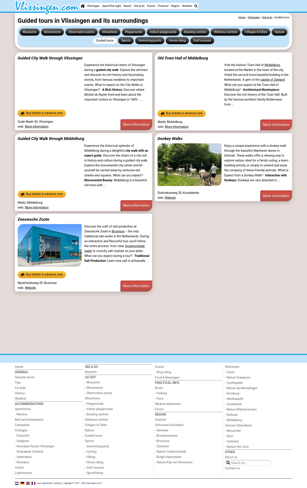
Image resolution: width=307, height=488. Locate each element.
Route (159, 388)
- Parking (161, 393)
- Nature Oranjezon (238, 377)
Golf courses (202, 40)
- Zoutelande (233, 404)
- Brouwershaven (166, 436)
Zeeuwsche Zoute (33, 219)
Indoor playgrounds (163, 32)
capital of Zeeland (272, 80)
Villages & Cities (256, 32)
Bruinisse (118, 231)
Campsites (22, 425)
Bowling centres (195, 32)
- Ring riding (163, 372)
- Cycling (91, 451)
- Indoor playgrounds (99, 409)
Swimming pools (149, 40)
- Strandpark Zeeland (29, 451)
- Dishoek (231, 415)
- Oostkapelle (234, 383)
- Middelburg (233, 420)
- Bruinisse (162, 441)
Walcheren (232, 367)
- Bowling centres (97, 414)
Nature (279, 32)
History (20, 393)
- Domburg (232, 393)
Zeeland (160, 420)
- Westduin (22, 462)
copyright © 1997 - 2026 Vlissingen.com (82, 483)
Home (19, 367)
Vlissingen (93, 5)
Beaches (91, 372)
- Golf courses (94, 467)
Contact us (232, 468)
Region (175, 5)
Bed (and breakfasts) (29, 420)
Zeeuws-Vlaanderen (238, 425)
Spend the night (111, 5)
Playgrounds (133, 32)
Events (151, 5)
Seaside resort (25, 377)
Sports (126, 40)
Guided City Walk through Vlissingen (50, 58)
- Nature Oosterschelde (170, 451)
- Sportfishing (94, 473)
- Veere (230, 372)
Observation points (81, 32)
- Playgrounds (94, 404)
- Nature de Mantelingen (241, 388)
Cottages (21, 430)
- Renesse (161, 430)
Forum (159, 409)
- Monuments (94, 388)
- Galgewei (22, 441)
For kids (20, 388)
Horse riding (177, 40)
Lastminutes (23, 473)
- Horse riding (94, 462)
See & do (139, 5)
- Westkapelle (234, 399)
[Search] (196, 6)
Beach (127, 5)
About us (231, 457)
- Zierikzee (162, 446)
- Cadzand (232, 441)
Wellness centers (225, 32)
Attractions (109, 32)
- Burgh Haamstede (168, 457)
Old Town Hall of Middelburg (183, 58)
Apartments (23, 409)
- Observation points (98, 393)
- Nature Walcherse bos (241, 409)
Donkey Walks (170, 138)
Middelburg (272, 65)
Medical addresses (168, 404)
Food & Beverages (167, 377)
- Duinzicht (22, 436)
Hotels (19, 467)
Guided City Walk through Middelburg (51, 138)
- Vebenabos (23, 457)
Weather (187, 5)
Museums (29, 32)
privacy (57, 483)
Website (170, 198)
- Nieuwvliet (233, 431)
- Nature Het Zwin (237, 447)
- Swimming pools (97, 446)
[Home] (83, 6)
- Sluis (229, 436)
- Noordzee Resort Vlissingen (34, 446)
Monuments (52, 32)
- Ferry (159, 398)
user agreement (44, 483)
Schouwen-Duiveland (169, 425)
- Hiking (90, 457)
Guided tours (105, 40)
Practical (163, 5)
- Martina (21, 414)
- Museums (92, 382)
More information (37, 126)
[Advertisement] (143, 323)
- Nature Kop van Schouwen (174, 462)
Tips (18, 382)
